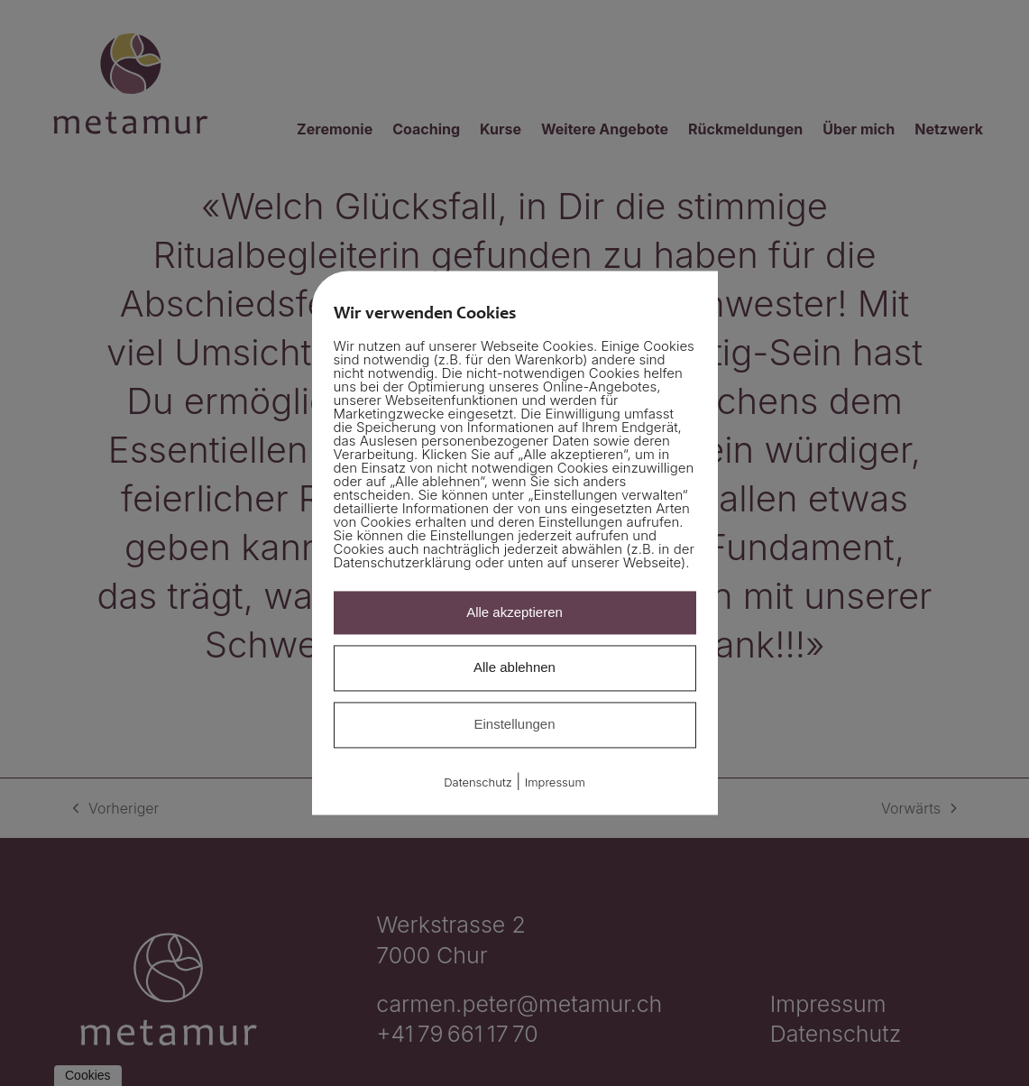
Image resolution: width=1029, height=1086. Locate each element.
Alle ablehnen (514, 668)
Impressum (555, 782)
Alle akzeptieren (514, 612)
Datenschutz (478, 782)
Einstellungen (514, 724)
